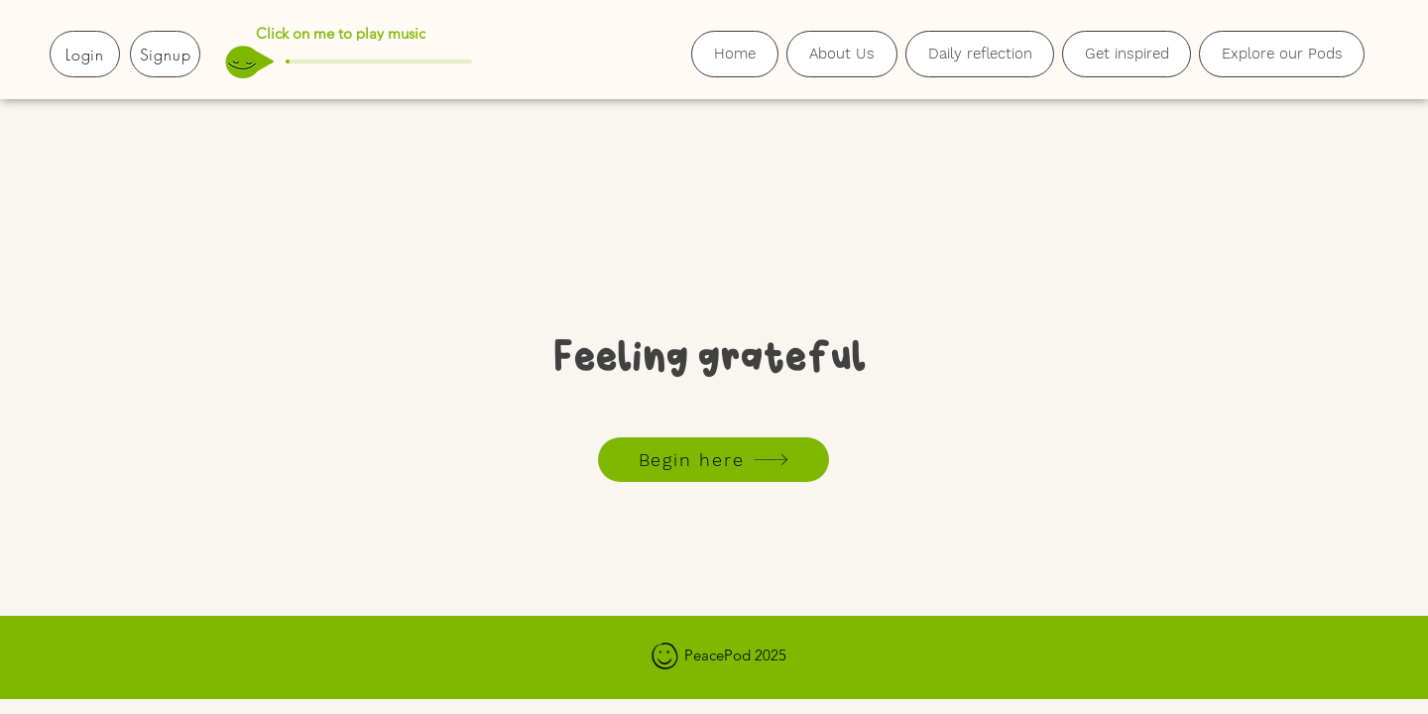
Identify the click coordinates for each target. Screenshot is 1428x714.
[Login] (85, 54)
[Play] (265, 61)
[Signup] (165, 54)
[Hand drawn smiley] (666, 657)
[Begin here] (713, 459)
